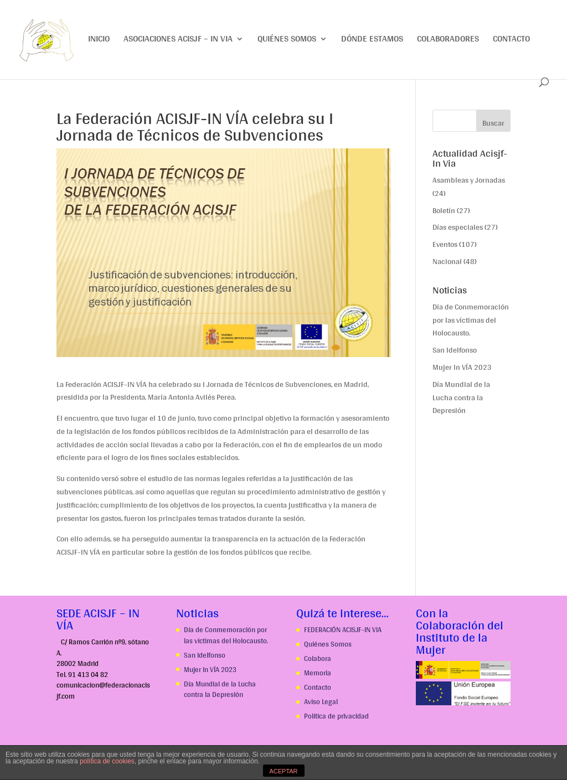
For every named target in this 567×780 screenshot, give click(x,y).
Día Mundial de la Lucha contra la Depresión (461, 397)
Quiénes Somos (328, 644)
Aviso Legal (321, 701)
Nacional (447, 261)
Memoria (317, 673)
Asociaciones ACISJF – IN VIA (178, 41)
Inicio (99, 41)
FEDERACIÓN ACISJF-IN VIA (343, 629)
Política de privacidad (336, 716)
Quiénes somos (286, 41)
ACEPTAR (283, 771)
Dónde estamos (372, 41)
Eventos (444, 244)
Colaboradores (448, 41)
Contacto (511, 41)
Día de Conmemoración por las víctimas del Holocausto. (470, 319)
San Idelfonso (454, 350)
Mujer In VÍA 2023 (462, 367)
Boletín (443, 210)
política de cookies (107, 761)
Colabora (317, 658)
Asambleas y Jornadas (468, 180)
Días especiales (457, 227)
